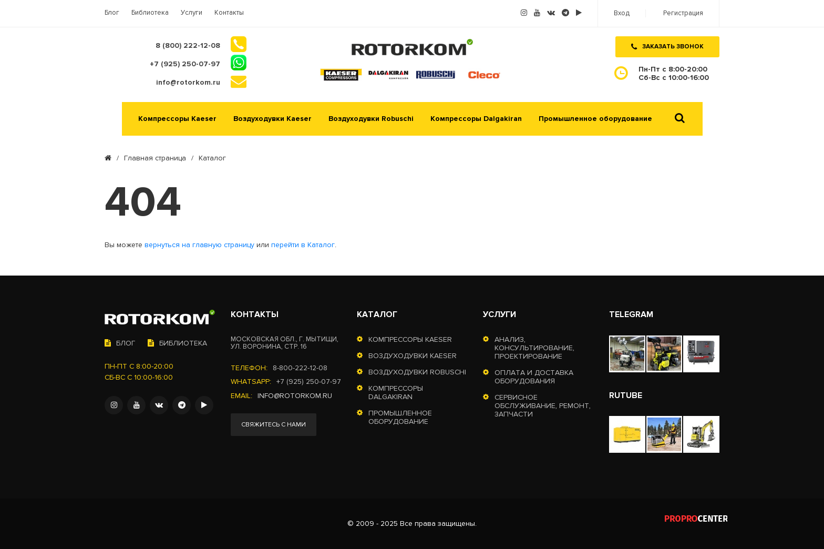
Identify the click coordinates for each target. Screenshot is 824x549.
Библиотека (150, 13)
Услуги (191, 13)
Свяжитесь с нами (273, 425)
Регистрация (683, 13)
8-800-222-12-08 (300, 368)
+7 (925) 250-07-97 (308, 382)
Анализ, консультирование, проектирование (534, 348)
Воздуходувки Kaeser (272, 119)
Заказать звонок (667, 46)
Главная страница (155, 158)
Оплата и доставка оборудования (534, 377)
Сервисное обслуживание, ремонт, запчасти (543, 406)
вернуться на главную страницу (199, 245)
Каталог (377, 314)
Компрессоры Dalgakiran (476, 119)
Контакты (229, 13)
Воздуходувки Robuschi (371, 119)
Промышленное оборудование (595, 119)
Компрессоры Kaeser (177, 119)
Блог (112, 13)
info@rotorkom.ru (295, 396)
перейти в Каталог (303, 245)
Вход (622, 13)
